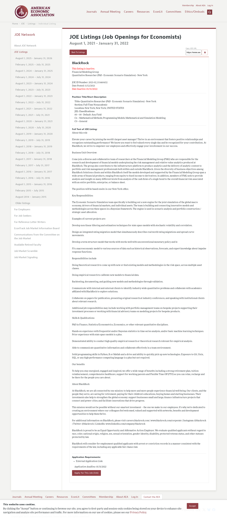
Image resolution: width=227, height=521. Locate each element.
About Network (25, 45)
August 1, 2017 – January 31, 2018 (33, 159)
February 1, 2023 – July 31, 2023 (32, 89)
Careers (128, 11)
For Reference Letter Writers (30, 222)
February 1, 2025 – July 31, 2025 (32, 64)
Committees (173, 11)
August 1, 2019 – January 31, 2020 (34, 133)
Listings (31, 23)
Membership (188, 5)
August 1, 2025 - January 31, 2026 (33, 58)
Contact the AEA (152, 496)
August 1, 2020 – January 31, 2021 (33, 121)
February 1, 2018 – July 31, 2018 (32, 152)
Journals (91, 11)
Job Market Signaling (26, 257)
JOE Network (25, 34)
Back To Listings (78, 52)
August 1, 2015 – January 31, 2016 (33, 184)
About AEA (200, 5)
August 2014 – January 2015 (30, 196)
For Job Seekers (22, 215)
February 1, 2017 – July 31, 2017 (32, 165)
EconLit (158, 11)
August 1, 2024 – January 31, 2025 (34, 70)
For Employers (22, 209)
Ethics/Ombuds (194, 11)
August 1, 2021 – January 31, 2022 (33, 108)
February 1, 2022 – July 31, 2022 (32, 102)
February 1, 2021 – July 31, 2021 (32, 115)
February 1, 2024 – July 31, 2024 (33, 77)
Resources (143, 11)
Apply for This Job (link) (86, 473)
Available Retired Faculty (27, 244)
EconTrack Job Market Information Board (36, 228)
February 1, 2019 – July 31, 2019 (32, 140)
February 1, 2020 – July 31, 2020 (33, 127)
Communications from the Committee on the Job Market (37, 236)
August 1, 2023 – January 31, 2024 (34, 83)
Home (15, 23)
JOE (23, 23)
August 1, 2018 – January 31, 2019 (33, 146)
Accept (192, 505)
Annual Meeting (110, 11)
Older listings (22, 203)
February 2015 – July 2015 (29, 190)
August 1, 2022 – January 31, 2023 (33, 96)
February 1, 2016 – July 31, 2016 (32, 178)
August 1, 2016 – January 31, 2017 (33, 171)
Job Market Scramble (26, 251)
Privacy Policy (138, 512)
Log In (210, 5)
